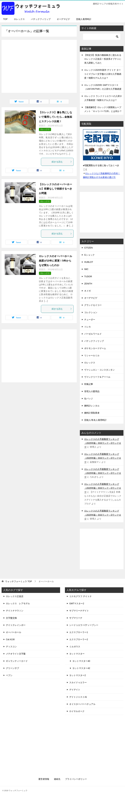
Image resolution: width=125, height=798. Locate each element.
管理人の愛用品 (91, 391)
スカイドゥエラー (78, 682)
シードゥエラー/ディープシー (83, 625)
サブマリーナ (75, 618)
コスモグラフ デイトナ (80, 596)
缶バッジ (88, 398)
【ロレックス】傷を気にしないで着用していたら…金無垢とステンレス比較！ (55, 117)
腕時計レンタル (91, 405)
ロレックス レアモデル (18, 603)
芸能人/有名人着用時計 (95, 420)
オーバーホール (13, 632)
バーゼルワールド (93, 334)
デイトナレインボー (16, 625)
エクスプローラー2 (78, 639)
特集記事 (88, 384)
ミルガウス (74, 646)
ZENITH (88, 283)
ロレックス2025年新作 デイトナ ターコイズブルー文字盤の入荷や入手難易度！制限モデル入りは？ (102, 74)
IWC (86, 269)
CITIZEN (88, 247)
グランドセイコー (93, 305)
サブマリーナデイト (79, 610)
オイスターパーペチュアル (82, 704)
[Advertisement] (39, 64)
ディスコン (11, 646)
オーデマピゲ (63, 19)
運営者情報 (43, 779)
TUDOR (88, 276)
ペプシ (9, 675)
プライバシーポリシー (76, 779)
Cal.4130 (10, 639)
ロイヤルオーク (77, 711)
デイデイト (74, 689)
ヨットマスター (77, 653)
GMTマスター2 (76, 603)
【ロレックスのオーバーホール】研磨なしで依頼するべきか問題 (55, 189)
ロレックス (19, 19)
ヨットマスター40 (81, 661)
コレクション (90, 312)
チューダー (89, 319)
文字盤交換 (11, 618)
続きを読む (62, 161)
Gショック (89, 255)
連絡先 (57, 779)
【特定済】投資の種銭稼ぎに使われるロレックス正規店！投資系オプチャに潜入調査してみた (102, 59)
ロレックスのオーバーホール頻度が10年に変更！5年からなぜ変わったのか (55, 261)
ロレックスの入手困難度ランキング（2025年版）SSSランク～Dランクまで (102, 443)
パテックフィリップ (41, 19)
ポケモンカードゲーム (95, 348)
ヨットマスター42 (81, 668)
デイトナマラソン (14, 610)
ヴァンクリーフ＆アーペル (97, 377)
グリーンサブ (12, 668)
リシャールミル (91, 355)
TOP (5, 19)
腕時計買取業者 (91, 413)
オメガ (87, 291)
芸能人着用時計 (83, 19)
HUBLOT (88, 262)
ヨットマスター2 (77, 675)
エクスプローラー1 (78, 632)
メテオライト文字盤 (16, 653)
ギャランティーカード (17, 661)
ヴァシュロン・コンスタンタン (99, 370)
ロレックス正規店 (14, 596)
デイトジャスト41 (78, 697)
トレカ (87, 326)
